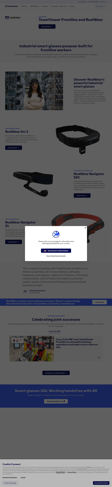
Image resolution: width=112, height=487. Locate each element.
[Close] (85, 228)
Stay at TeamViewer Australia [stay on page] (56, 256)
